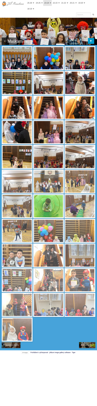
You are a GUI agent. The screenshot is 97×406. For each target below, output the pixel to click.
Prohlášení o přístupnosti (39, 352)
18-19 (29, 9)
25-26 (29, 3)
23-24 (46, 3)
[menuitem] (30, 3)
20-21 (72, 3)
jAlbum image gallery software (60, 352)
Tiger (73, 352)
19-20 (80, 3)
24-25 (38, 3)
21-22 (63, 3)
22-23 (55, 3)
